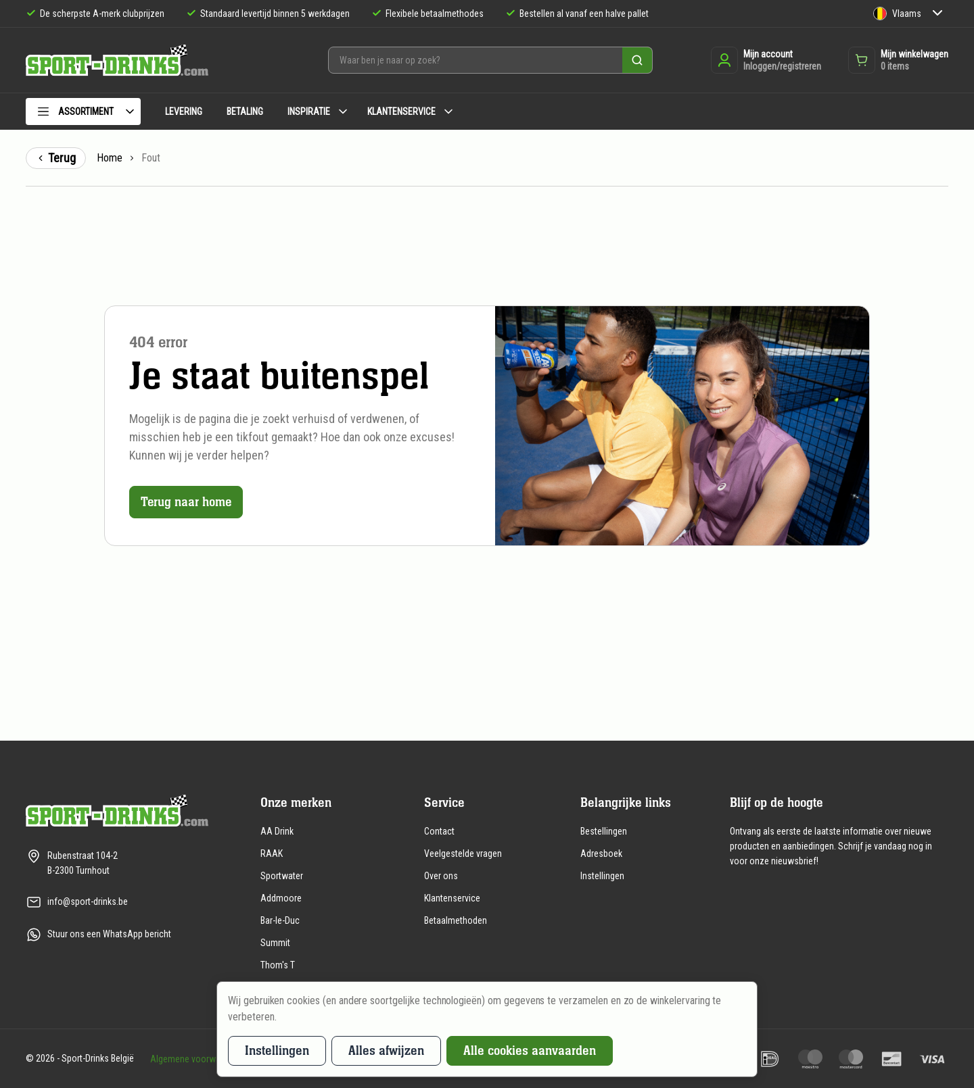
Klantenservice (452, 898)
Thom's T (277, 965)
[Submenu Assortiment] (130, 111)
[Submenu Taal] (937, 14)
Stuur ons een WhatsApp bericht (109, 934)
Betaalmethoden (455, 920)
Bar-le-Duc (280, 920)
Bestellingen (603, 831)
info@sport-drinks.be (87, 901)
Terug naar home (187, 502)
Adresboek (601, 853)
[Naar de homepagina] (117, 60)
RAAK (271, 853)
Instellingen (602, 875)
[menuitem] (83, 114)
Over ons (441, 875)
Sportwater (281, 875)
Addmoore (281, 898)
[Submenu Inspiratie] (343, 111)
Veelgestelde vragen (463, 853)
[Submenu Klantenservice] (448, 111)
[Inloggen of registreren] (766, 60)
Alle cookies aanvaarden (529, 1050)
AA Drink (277, 831)
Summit (275, 942)
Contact (439, 831)
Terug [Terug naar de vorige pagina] (56, 158)
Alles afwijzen (386, 1050)
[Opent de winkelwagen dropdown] (898, 60)
